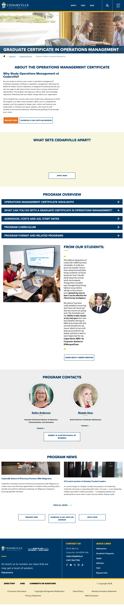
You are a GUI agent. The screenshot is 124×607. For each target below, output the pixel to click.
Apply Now (62, 175)
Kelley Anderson (41, 413)
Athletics (100, 563)
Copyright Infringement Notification (49, 591)
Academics (12, 56)
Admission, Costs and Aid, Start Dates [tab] (31, 219)
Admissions (101, 548)
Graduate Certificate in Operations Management (50, 56)
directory (9, 583)
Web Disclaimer (92, 595)
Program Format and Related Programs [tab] (33, 236)
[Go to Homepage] (15, 8)
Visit (83, 5)
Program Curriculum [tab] (20, 227)
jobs (22, 583)
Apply (73, 5)
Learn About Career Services (79, 357)
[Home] (4, 56)
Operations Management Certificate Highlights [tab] (39, 202)
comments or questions (43, 583)
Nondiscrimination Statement (104, 591)
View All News (60, 505)
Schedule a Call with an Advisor (36, 120)
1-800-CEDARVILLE (74, 556)
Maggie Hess (85, 413)
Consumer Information (16, 591)
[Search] (107, 5)
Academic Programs (26, 56)
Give (92, 5)
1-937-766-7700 (73, 560)
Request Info (101, 572)
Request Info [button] (11, 120)
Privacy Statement (33, 595)
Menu (118, 6)
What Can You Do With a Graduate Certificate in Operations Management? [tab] (58, 210)
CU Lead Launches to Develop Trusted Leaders (85, 481)
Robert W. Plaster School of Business (62, 436)
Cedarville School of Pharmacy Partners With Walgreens (26, 479)
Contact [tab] (40, 428)
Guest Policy (78, 591)
